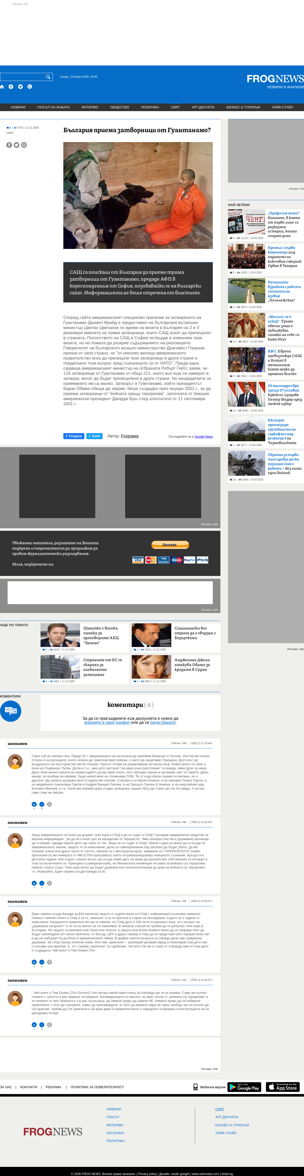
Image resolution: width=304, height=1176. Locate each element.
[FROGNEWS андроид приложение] (244, 1087)
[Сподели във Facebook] (9, 145)
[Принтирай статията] (24, 145)
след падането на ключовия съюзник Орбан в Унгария (284, 256)
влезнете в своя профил (107, 722)
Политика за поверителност (97, 1087)
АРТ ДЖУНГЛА (203, 107)
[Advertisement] (152, 34)
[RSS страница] (29, 86)
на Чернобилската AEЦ (282, 433)
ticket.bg (227, 1174)
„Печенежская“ (284, 291)
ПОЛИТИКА (150, 107)
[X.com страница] (20, 86)
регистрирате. (163, 722)
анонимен (17, 743)
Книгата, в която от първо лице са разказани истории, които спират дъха (284, 224)
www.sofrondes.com (205, 1174)
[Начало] (2, 86)
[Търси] (49, 77)
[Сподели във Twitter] (17, 145)
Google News (204, 436)
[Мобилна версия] (209, 1087)
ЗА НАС (6, 1087)
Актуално (115, 1133)
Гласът (113, 1117)
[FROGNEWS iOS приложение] (282, 1087)
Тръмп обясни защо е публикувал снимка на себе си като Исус (283, 328)
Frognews (130, 436)
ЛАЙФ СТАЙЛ (282, 107)
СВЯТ (175, 107)
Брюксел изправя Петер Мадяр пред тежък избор (285, 394)
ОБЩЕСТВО (119, 107)
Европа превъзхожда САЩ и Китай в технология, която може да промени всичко (285, 362)
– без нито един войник (285, 463)
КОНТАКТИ (28, 1087)
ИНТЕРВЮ (90, 107)
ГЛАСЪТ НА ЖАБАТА (53, 107)
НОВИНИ (18, 107)
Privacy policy (147, 1174)
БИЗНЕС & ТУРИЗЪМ (243, 107)
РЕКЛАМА (53, 1087)
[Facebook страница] (11, 86)
